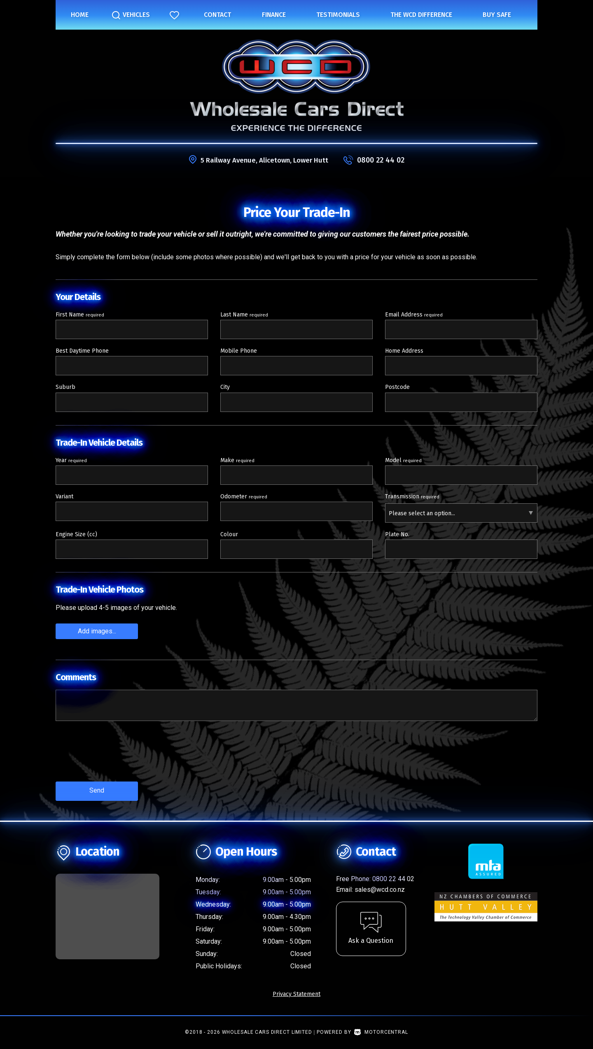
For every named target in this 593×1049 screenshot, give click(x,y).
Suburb (65, 387)
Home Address (404, 350)
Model (403, 460)
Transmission (412, 496)
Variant (64, 496)
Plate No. (397, 534)
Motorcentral (381, 1030)
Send (96, 789)
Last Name (244, 314)
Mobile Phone (238, 350)
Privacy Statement (296, 992)
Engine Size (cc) (76, 534)
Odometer (243, 496)
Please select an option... (422, 513)
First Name (80, 314)
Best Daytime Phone (82, 350)
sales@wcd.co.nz (380, 887)
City (225, 387)
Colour (229, 534)
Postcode (397, 387)
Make (237, 460)
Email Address (414, 314)
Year (71, 460)
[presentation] (118, 757)
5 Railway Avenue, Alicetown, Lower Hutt (264, 160)
